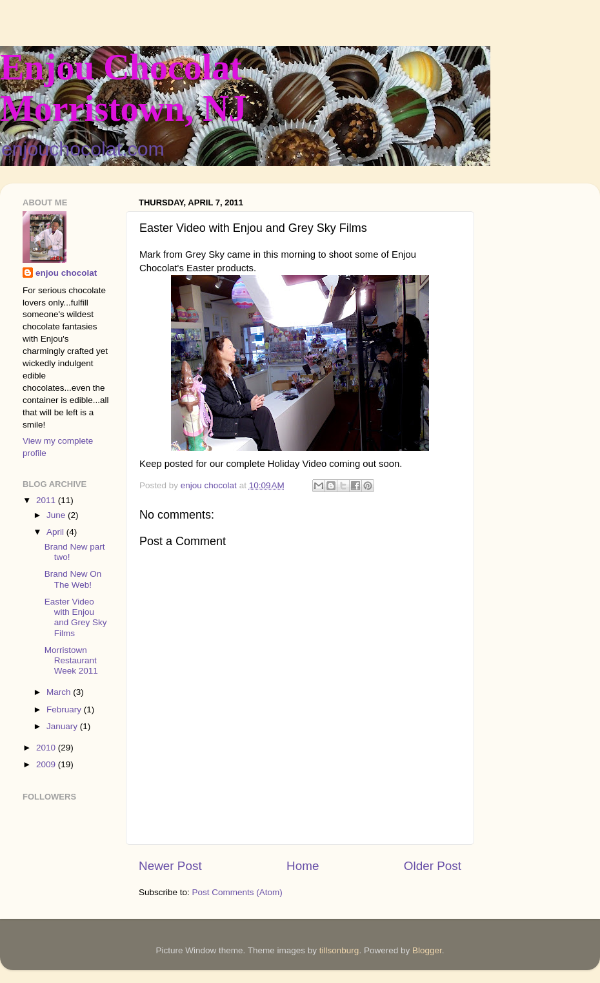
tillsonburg (339, 950)
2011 (47, 500)
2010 (47, 747)
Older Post (432, 866)
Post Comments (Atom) (237, 892)
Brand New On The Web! (73, 579)
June (57, 515)
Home (302, 866)
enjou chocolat (66, 273)
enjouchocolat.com (83, 149)
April (56, 532)
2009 (47, 764)
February (65, 709)
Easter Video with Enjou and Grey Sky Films (76, 617)
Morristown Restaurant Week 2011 (71, 660)
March (59, 692)
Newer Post (170, 866)
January (63, 726)
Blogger (427, 950)
